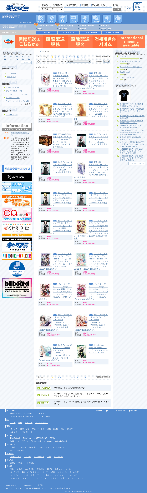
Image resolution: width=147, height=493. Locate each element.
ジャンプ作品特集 (90, 32)
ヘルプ (129, 8)
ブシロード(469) (12, 114)
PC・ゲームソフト (73, 18)
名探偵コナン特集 (112, 32)
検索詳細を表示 (103, 377)
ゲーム (9, 435)
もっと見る (24, 104)
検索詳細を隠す (103, 57)
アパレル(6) (11, 73)
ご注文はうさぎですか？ (129, 77)
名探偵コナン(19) (12, 87)
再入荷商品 (63, 28)
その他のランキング (137, 163)
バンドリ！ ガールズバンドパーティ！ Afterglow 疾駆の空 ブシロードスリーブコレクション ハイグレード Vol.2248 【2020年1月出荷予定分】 (55, 291)
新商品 (39, 28)
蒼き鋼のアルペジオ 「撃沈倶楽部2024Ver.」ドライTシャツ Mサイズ (132, 111)
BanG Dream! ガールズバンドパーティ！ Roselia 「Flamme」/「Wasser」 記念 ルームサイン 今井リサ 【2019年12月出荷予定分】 (91, 322)
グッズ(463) (11, 77)
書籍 (62, 18)
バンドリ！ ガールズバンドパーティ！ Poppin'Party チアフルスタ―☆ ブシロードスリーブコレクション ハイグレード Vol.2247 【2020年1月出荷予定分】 (91, 291)
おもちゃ (106, 18)
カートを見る (137, 6)
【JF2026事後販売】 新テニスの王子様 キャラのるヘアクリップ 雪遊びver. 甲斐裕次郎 (131, 151)
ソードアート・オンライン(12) (17, 94)
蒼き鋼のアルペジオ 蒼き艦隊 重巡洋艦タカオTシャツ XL (131, 105)
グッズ (117, 18)
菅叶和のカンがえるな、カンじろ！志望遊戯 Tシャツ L (131, 126)
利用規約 (84, 5)
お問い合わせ (120, 411)
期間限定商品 (106, 28)
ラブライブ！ (125, 56)
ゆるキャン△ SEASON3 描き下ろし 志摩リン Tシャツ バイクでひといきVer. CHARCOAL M (132, 144)
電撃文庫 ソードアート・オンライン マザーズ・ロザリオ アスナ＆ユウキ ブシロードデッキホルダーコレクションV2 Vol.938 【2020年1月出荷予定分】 (91, 81)
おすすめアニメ (69, 32)
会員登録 (45, 5)
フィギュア (84, 18)
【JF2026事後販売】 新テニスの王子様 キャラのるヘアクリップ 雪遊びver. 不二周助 (131, 158)
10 (78, 57)
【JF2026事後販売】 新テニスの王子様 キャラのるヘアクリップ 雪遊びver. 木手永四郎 (131, 132)
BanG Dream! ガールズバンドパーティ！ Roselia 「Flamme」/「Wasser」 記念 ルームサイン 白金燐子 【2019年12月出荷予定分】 (55, 322)
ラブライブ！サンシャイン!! (130, 61)
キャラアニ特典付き (66, 25)
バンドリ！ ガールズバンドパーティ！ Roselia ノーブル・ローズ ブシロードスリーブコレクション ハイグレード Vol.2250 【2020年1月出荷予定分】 (55, 261)
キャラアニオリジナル (45, 25)
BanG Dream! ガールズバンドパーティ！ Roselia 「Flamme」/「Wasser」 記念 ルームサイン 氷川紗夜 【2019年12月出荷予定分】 (55, 353)
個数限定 (83, 28)
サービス (71, 5)
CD (51, 18)
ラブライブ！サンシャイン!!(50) (17, 101)
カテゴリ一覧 (27, 22)
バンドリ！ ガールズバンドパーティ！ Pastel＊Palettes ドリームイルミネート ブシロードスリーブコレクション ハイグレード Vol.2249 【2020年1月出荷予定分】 (91, 261)
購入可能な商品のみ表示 (48, 61)
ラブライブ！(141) (13, 98)
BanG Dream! (125, 72)
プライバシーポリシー (99, 5)
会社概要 (98, 411)
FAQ (108, 411)
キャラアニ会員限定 (87, 25)
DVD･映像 (40, 18)
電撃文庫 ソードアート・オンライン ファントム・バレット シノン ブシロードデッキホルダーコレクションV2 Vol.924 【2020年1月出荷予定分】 (91, 170)
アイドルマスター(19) (14, 91)
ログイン (115, 5)
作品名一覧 (27, 62)
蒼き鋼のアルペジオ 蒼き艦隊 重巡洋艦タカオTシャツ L (131, 122)
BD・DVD (10, 410)
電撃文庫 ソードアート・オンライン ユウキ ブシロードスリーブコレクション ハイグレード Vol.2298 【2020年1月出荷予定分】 (91, 111)
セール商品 (105, 25)
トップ (38, 51)
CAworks (46, 32)
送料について (57, 5)
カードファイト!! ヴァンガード (131, 67)
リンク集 (133, 411)
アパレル (95, 18)
